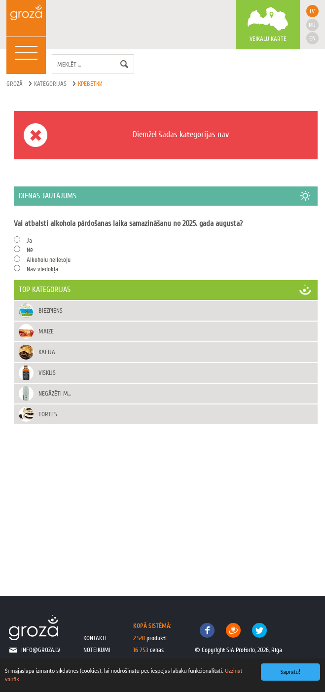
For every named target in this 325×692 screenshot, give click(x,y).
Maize (46, 331)
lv (312, 11)
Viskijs (47, 372)
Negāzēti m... (54, 393)
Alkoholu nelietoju (49, 259)
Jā (29, 240)
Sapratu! (291, 671)
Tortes (47, 414)
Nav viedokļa (42, 269)
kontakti (95, 638)
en (312, 38)
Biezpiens (50, 310)
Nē (30, 250)
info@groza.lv (40, 650)
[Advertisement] (166, 500)
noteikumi (96, 650)
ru (312, 25)
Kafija (46, 352)
